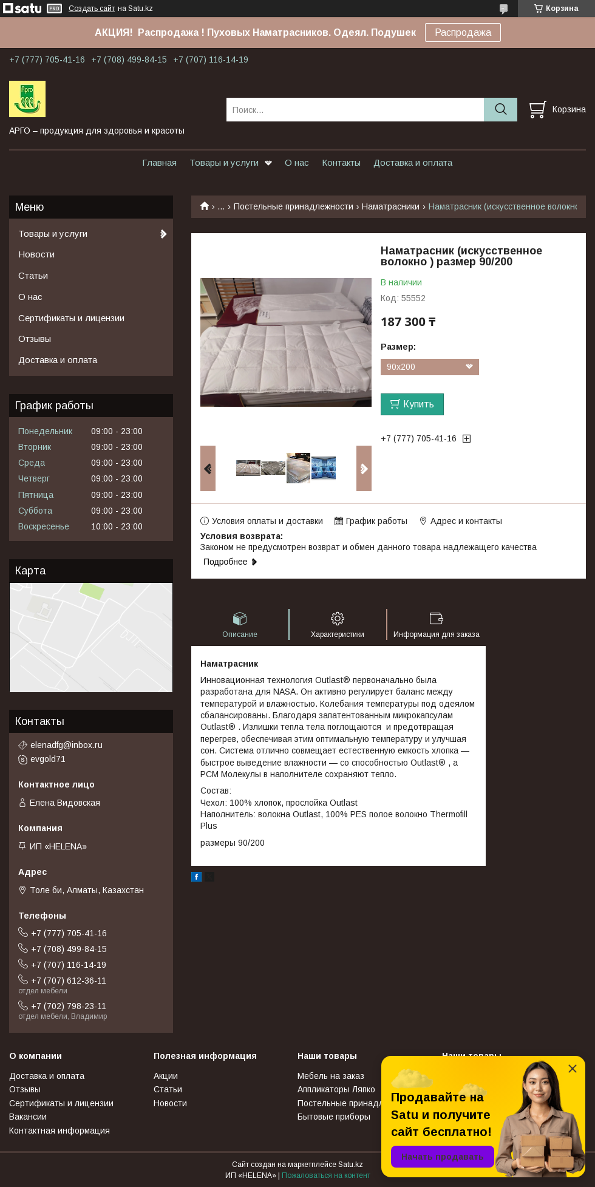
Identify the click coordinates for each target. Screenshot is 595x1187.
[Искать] (500, 109)
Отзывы (34, 338)
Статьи (33, 275)
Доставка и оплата (412, 162)
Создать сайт (92, 8)
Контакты (341, 162)
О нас (297, 162)
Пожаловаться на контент (326, 1175)
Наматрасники (391, 206)
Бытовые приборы (334, 1116)
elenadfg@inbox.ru (66, 745)
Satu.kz (350, 1164)
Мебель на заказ (331, 1076)
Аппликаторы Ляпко (336, 1089)
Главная (159, 162)
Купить (418, 404)
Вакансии (28, 1116)
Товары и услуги (224, 162)
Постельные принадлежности (293, 206)
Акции (166, 1076)
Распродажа (463, 32)
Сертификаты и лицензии (71, 318)
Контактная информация (59, 1130)
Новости (36, 254)
